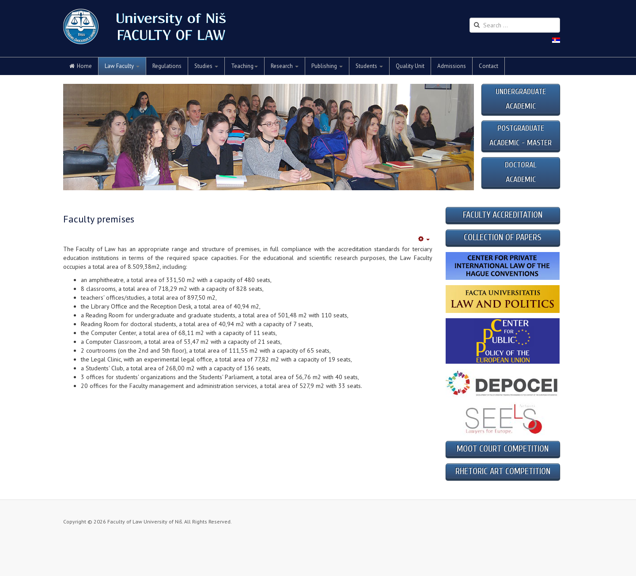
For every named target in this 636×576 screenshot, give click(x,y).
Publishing (327, 66)
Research (285, 66)
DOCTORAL (520, 164)
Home (80, 66)
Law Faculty (122, 66)
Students (369, 66)
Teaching (244, 66)
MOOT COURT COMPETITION (503, 449)
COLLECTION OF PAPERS (502, 237)
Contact (488, 66)
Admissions (451, 66)
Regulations (167, 66)
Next (463, 137)
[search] (514, 25)
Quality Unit (410, 66)
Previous (74, 137)
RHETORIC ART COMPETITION (502, 471)
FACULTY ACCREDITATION (502, 215)
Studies (206, 66)
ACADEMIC (521, 179)
